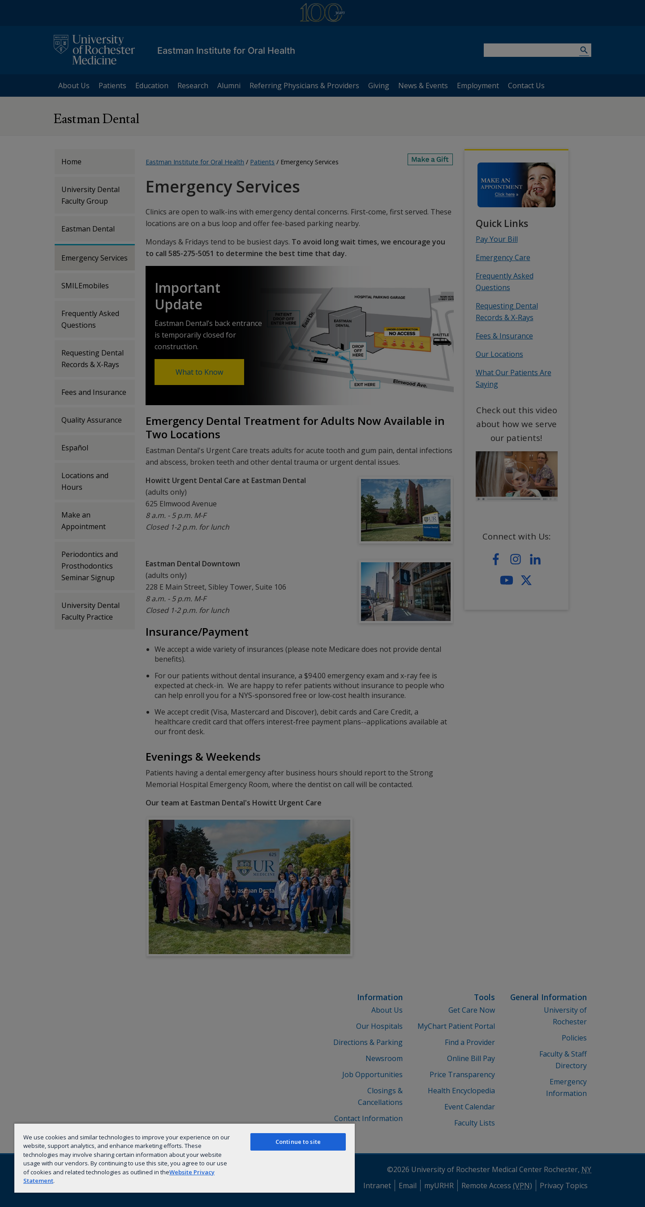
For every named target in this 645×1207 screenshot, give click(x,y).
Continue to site (298, 1142)
